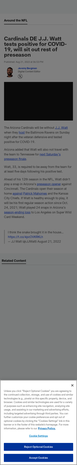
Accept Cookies (38, 457)
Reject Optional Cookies (38, 446)
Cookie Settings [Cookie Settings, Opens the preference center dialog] (38, 435)
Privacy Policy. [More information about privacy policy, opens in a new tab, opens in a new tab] (47, 428)
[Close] (72, 385)
